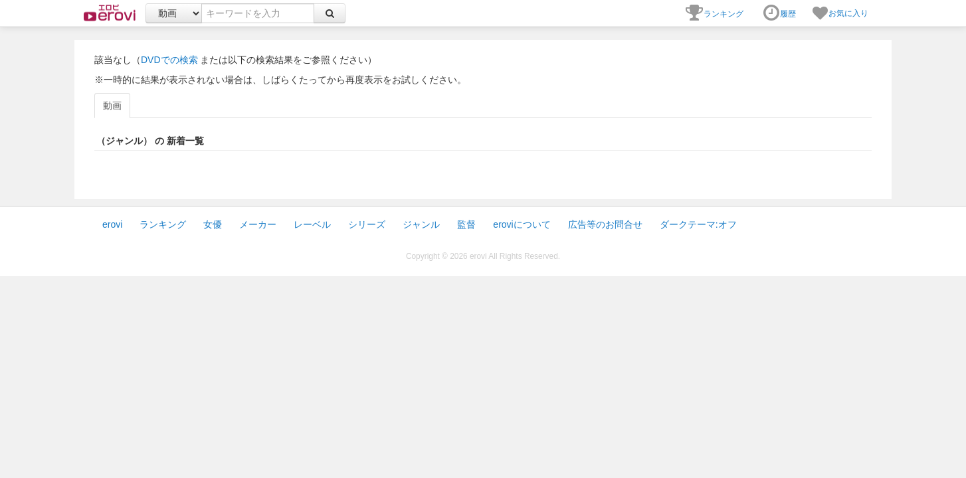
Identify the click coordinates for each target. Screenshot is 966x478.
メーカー (257, 224)
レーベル (312, 224)
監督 (466, 224)
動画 (112, 105)
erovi (112, 224)
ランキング (163, 224)
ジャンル (421, 224)
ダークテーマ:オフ (698, 224)
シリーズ (366, 224)
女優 (212, 224)
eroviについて (521, 224)
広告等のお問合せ (605, 224)
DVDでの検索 (169, 59)
